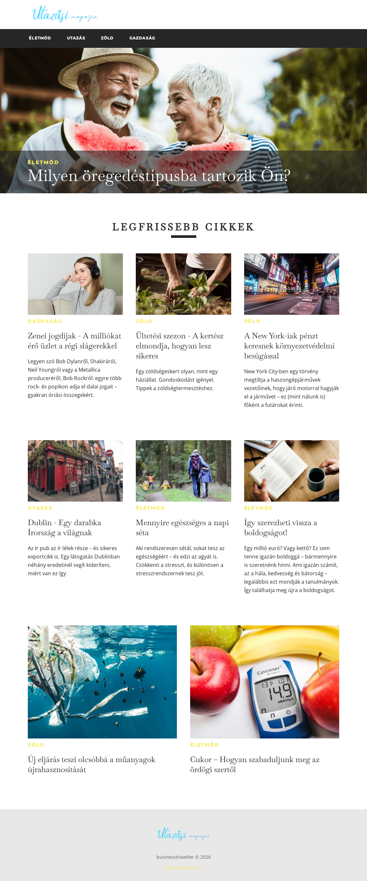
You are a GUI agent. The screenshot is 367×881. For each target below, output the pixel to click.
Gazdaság (45, 321)
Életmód (43, 162)
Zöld (144, 321)
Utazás (40, 508)
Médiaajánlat (184, 868)
